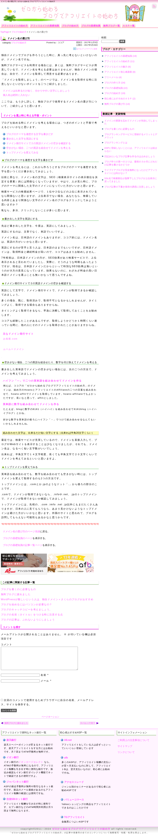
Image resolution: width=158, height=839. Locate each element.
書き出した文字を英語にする (22, 138)
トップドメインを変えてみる (22, 152)
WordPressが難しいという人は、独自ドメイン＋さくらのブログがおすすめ (47, 599)
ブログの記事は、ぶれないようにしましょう (28, 619)
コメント (6, 644)
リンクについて (126, 756)
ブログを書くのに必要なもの (18, 589)
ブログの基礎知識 (113, 88)
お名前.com (10, 338)
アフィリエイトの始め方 (117, 61)
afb (66, 762)
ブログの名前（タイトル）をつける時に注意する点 (32, 614)
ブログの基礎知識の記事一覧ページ (23, 545)
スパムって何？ (87, 728)
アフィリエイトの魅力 (115, 66)
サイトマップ (125, 750)
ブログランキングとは (115, 142)
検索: (104, 37)
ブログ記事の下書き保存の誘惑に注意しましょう (129, 186)
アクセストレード (74, 786)
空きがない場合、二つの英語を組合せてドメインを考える (38, 148)
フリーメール (111, 77)
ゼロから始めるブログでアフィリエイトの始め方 (81, 833)
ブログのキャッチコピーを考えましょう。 (26, 609)
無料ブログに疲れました (16, 594)
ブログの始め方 (18, 42)
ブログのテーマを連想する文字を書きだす (29, 134)
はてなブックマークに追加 (85, 48)
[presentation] (24, 695)
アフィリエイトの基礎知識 (118, 56)
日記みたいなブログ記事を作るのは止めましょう (129, 156)
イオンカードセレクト (31, 766)
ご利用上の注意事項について (133, 744)
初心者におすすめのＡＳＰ (118, 98)
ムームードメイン (13, 349)
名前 (43, 679)
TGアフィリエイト (74, 821)
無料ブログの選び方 (114, 104)
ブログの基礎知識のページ (18, 538)
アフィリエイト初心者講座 (118, 72)
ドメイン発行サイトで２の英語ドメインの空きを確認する (38, 143)
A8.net (68, 744)
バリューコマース (74, 804)
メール (45, 685)
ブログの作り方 (112, 82)
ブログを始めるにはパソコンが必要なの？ (26, 604)
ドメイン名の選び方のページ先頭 (21, 531)
